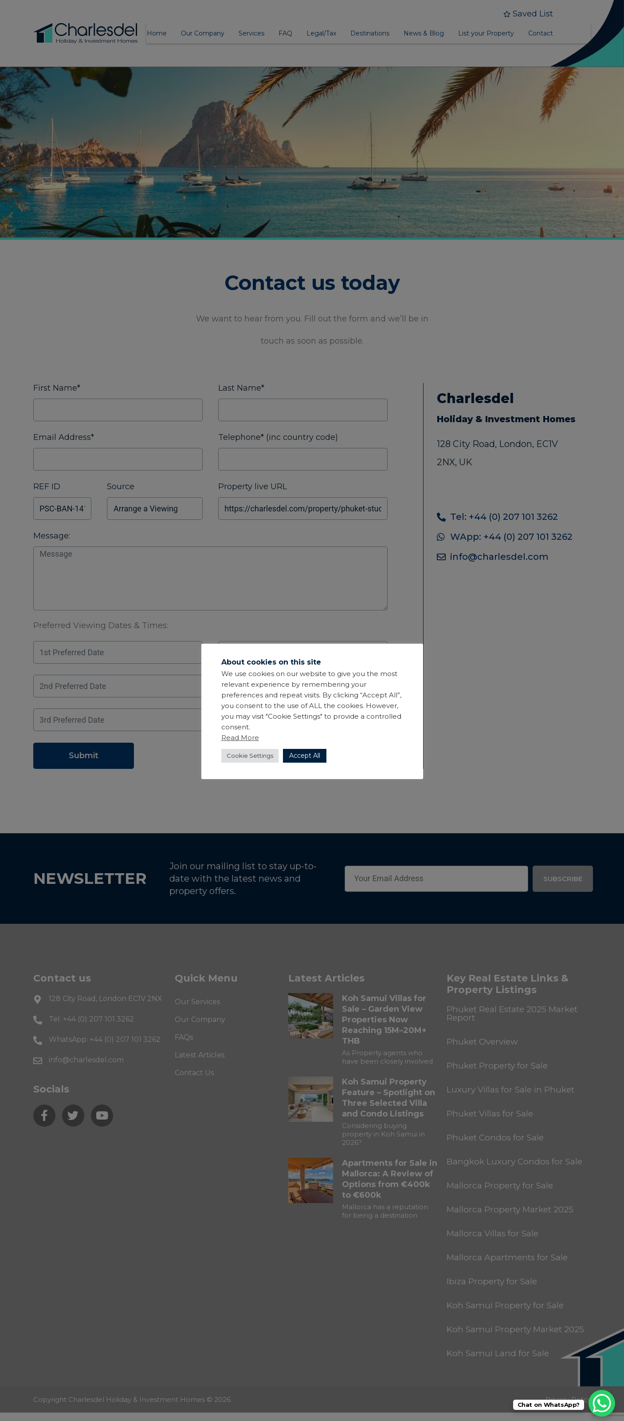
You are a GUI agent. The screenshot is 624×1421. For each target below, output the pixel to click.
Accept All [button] (304, 756)
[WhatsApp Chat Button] (602, 1403)
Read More (240, 737)
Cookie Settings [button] (250, 755)
